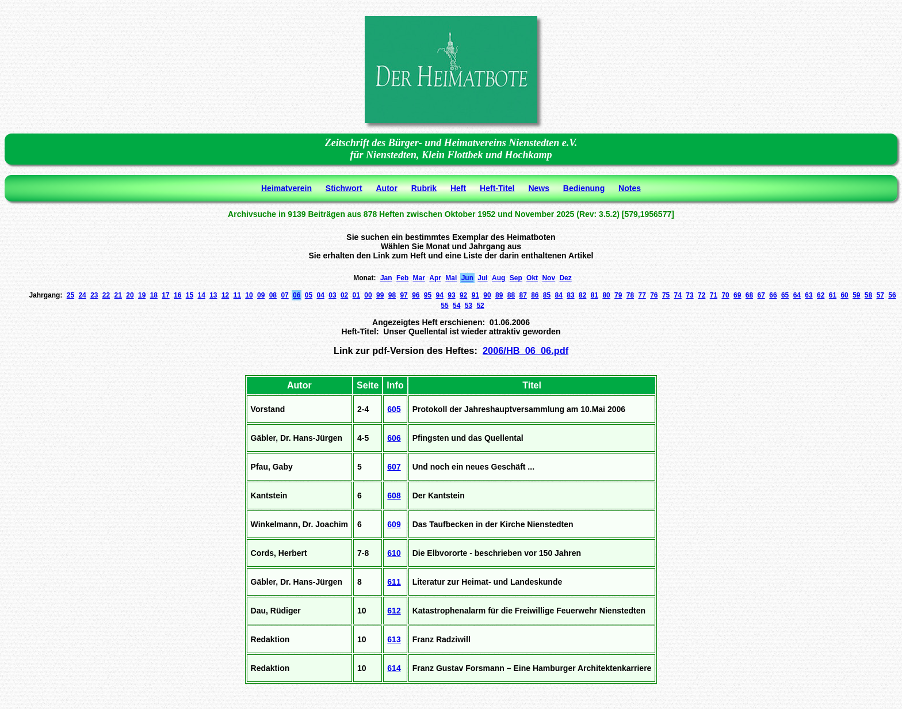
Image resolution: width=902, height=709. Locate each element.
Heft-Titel (497, 188)
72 (701, 295)
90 (487, 295)
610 (393, 553)
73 (689, 295)
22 (106, 295)
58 (868, 295)
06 (296, 295)
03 (332, 295)
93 (451, 295)
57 (880, 295)
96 (415, 295)
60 (844, 295)
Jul (482, 278)
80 (606, 295)
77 (641, 295)
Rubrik (424, 188)
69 (737, 295)
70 (725, 295)
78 (630, 295)
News (538, 188)
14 (201, 295)
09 (261, 295)
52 (480, 306)
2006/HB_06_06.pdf (525, 350)
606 (393, 438)
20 (129, 295)
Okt (532, 278)
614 (393, 668)
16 (177, 295)
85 (547, 295)
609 (393, 524)
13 (213, 295)
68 (749, 295)
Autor (387, 188)
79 (618, 295)
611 (393, 581)
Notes (629, 188)
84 (559, 295)
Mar (419, 278)
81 (594, 295)
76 (654, 295)
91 (475, 295)
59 (856, 295)
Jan (386, 278)
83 (570, 295)
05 (308, 295)
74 (678, 295)
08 (273, 295)
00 (368, 295)
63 (808, 295)
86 (534, 295)
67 (761, 295)
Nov (548, 278)
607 (393, 466)
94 (440, 295)
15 (189, 295)
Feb (402, 278)
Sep (516, 278)
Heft (458, 188)
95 (427, 295)
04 (320, 295)
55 (444, 306)
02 (344, 295)
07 (284, 295)
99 (380, 295)
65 (785, 295)
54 (456, 306)
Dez (565, 278)
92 (463, 295)
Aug (498, 278)
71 (713, 295)
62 (820, 295)
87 (522, 295)
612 (393, 610)
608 (393, 495)
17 (165, 295)
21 (118, 295)
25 (70, 295)
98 (392, 295)
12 (225, 295)
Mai (451, 278)
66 (773, 295)
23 (94, 295)
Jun (467, 278)
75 (666, 295)
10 (249, 295)
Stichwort (344, 188)
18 (154, 295)
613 (393, 639)
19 (142, 295)
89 (499, 295)
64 (797, 295)
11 (237, 295)
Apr (435, 278)
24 (82, 295)
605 (393, 409)
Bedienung (584, 188)
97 (403, 295)
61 (832, 295)
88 (511, 295)
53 (468, 306)
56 (892, 295)
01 (356, 295)
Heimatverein (286, 188)
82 (582, 295)
